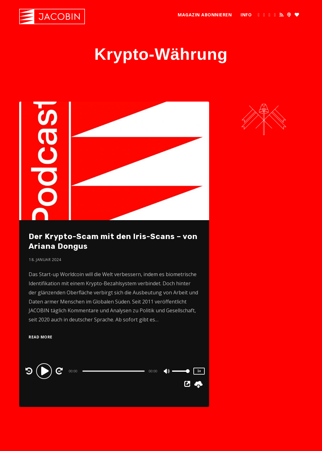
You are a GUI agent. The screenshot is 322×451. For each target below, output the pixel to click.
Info (246, 15)
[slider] (113, 371)
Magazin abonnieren (205, 15)
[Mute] (167, 372)
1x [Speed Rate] (199, 371)
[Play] (45, 371)
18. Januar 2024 (45, 259)
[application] (114, 371)
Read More (41, 337)
